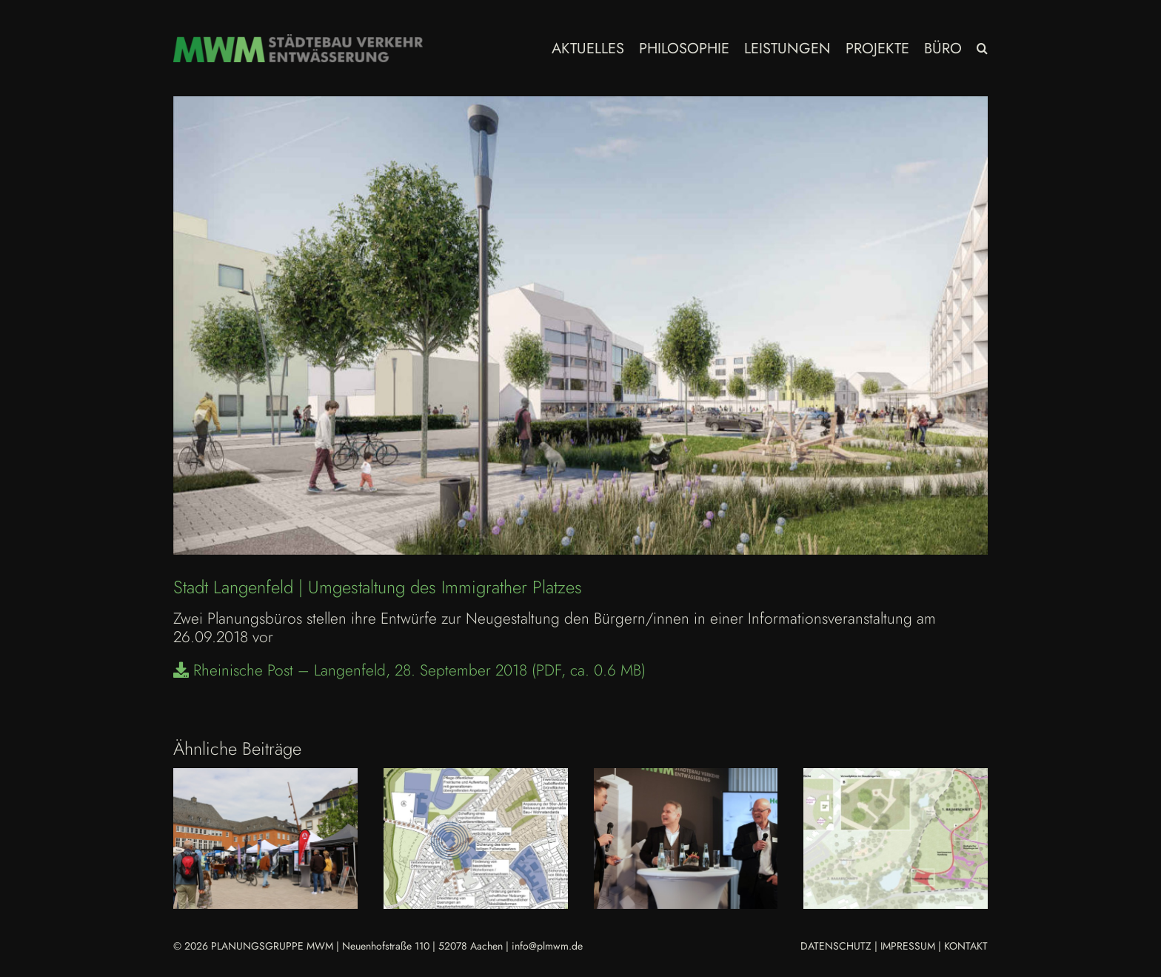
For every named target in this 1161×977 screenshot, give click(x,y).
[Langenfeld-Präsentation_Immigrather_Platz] (580, 325)
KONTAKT (966, 945)
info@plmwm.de (547, 945)
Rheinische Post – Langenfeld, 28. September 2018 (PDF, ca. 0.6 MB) (409, 670)
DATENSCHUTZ (835, 945)
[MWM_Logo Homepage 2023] (298, 41)
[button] (982, 48)
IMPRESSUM (907, 945)
